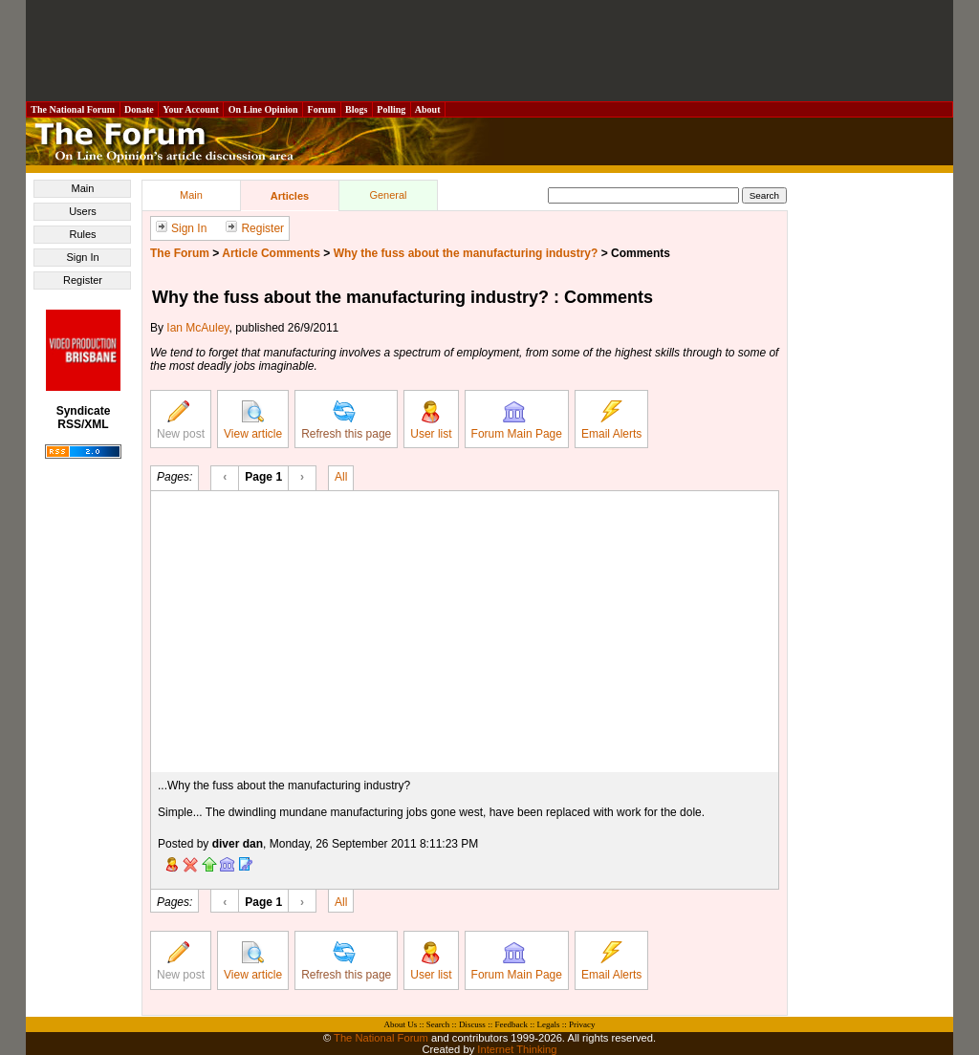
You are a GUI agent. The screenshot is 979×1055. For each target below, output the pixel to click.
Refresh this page (346, 420)
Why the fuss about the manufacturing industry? (466, 253)
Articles (290, 196)
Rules (82, 234)
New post (181, 420)
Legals (547, 1024)
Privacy (582, 1024)
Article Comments (271, 253)
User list (430, 420)
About (428, 109)
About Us (401, 1024)
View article (253, 420)
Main (83, 188)
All (341, 476)
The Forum (179, 253)
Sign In (82, 257)
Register (82, 280)
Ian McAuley (197, 327)
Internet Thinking (516, 1049)
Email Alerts (611, 420)
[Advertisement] (489, 51)
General (387, 195)
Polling (391, 109)
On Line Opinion (263, 109)
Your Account (191, 109)
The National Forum (73, 109)
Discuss (472, 1024)
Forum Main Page (516, 420)
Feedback (510, 1024)
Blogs (356, 109)
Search (438, 1024)
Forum (321, 109)
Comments (640, 253)
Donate (139, 109)
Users (83, 211)
